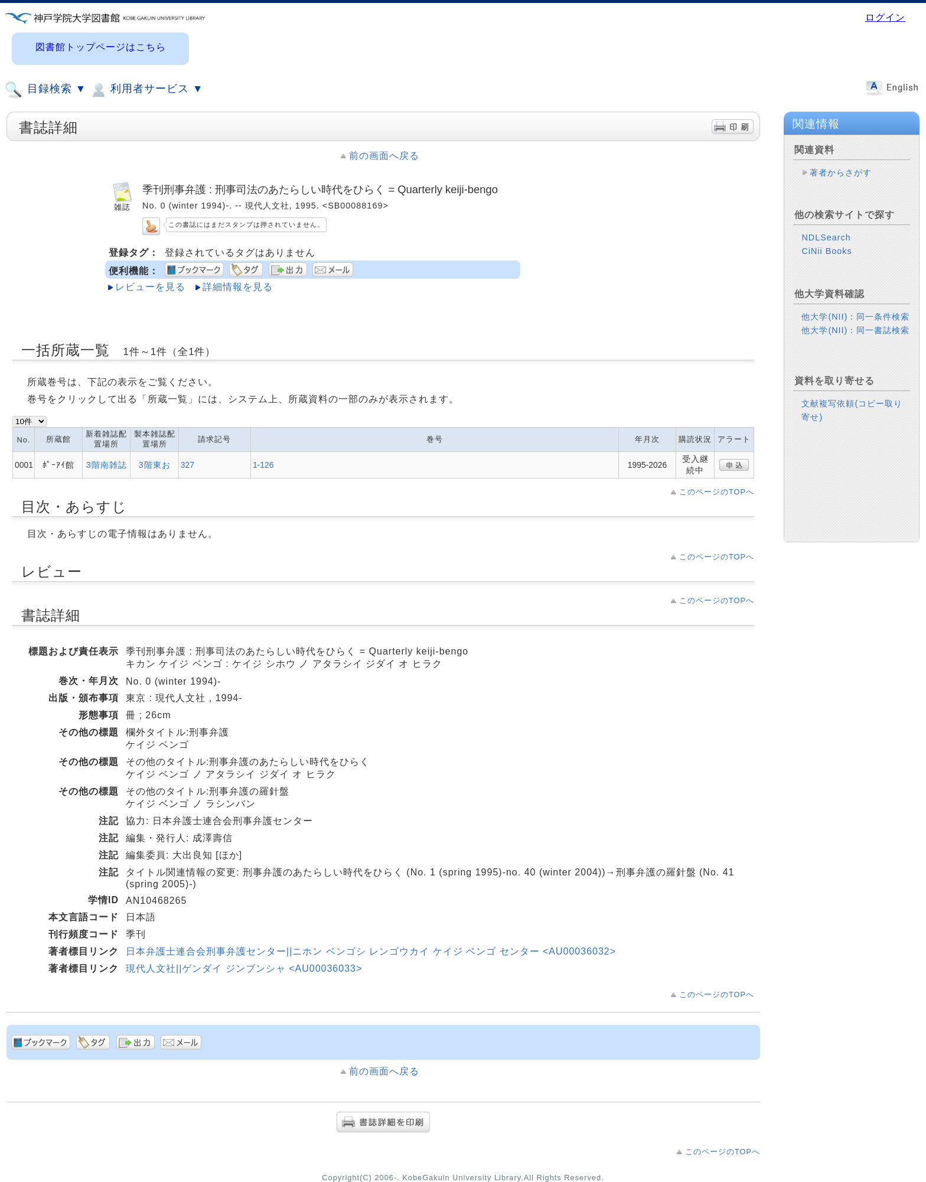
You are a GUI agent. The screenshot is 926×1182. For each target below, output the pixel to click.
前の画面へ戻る (384, 156)
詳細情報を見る (238, 287)
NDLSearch (825, 237)
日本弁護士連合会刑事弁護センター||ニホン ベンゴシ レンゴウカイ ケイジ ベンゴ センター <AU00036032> (371, 951)
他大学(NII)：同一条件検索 (855, 316)
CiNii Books (826, 251)
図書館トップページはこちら (100, 47)
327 (187, 465)
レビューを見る (150, 287)
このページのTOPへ (716, 491)
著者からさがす (841, 172)
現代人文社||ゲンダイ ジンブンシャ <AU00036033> (244, 968)
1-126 (263, 465)
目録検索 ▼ (45, 90)
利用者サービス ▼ (146, 90)
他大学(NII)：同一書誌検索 (855, 330)
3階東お (155, 465)
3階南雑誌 (106, 465)
